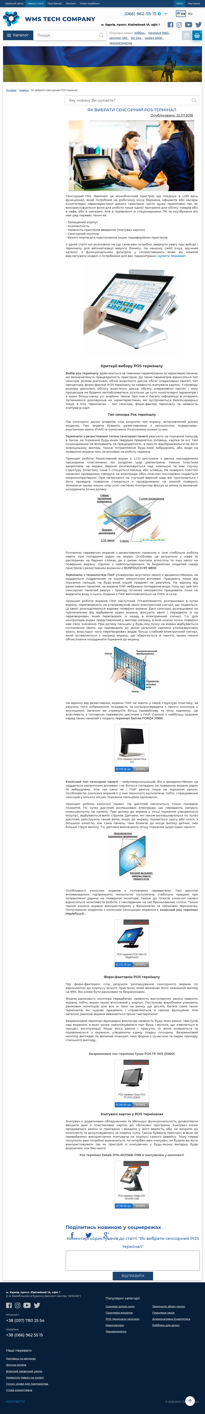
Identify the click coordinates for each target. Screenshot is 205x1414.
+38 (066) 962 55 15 (24, 1335)
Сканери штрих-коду (120, 1306)
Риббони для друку (166, 1325)
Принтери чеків (163, 1312)
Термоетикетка (116, 1331)
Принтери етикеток (119, 1312)
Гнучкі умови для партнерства (27, 1383)
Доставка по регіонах (21, 1358)
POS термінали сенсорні (123, 1318)
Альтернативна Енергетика (171, 1318)
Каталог (18, 35)
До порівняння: (187, 34)
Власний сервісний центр (24, 1371)
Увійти (179, 3)
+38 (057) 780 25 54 (25, 1320)
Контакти (15, 1402)
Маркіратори (115, 1325)
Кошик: (197, 34)
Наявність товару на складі (25, 1377)
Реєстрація (194, 3)
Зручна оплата (16, 1364)
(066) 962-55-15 (140, 13)
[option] (102, 64)
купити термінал (171, 256)
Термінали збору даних (168, 1306)
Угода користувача (19, 1390)
